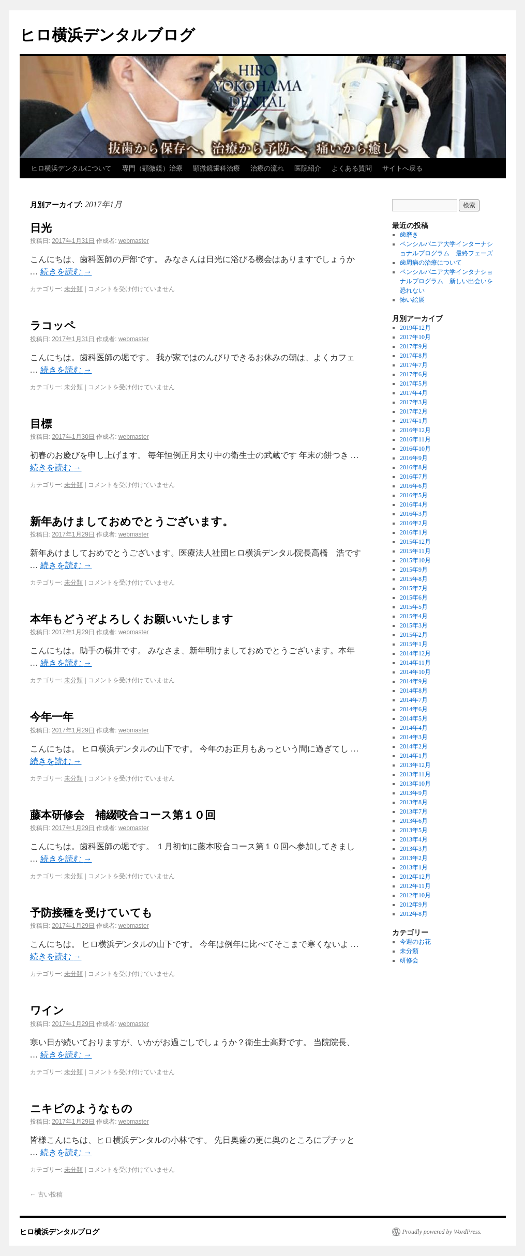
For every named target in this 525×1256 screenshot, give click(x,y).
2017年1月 (414, 420)
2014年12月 (415, 653)
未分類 (73, 289)
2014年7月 (414, 699)
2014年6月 (414, 709)
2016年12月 (415, 430)
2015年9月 (414, 569)
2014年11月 (415, 662)
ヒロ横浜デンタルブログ (107, 34)
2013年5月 (414, 830)
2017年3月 (414, 402)
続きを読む (66, 271)
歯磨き (409, 234)
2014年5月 (414, 718)
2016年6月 (414, 485)
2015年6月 (414, 597)
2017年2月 (414, 411)
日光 (41, 228)
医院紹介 (307, 168)
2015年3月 (414, 625)
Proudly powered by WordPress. (442, 1231)
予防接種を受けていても (91, 912)
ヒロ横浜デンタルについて (71, 168)
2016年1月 (414, 532)
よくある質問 (352, 168)
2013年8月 (414, 802)
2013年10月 (415, 783)
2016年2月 (414, 523)
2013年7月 (414, 811)
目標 (41, 424)
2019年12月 (415, 327)
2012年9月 (414, 904)
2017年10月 (415, 337)
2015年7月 (414, 588)
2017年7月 (414, 365)
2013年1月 (414, 867)
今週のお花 (415, 941)
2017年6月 (414, 374)
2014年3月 (414, 737)
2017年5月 (414, 383)
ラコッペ (53, 325)
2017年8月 (414, 355)
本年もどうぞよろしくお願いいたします (131, 619)
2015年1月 (414, 644)
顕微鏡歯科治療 (216, 168)
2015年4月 (414, 616)
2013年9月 (414, 793)
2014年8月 (414, 690)
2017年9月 (414, 346)
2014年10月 (415, 672)
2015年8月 (414, 579)
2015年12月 (415, 541)
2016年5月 (414, 495)
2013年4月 (414, 839)
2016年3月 (414, 513)
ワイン (47, 1010)
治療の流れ (267, 168)
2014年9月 (414, 681)
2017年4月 (414, 392)
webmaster (133, 240)
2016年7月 (414, 476)
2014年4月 (414, 727)
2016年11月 (415, 439)
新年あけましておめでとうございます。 (131, 521)
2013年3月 (414, 848)
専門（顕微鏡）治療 (152, 168)
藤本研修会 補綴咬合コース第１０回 (123, 815)
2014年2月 (414, 746)
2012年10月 (415, 895)
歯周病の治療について (431, 262)
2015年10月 (415, 560)
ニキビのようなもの (81, 1108)
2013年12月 (415, 765)
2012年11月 (415, 886)
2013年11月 (415, 774)
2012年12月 (415, 876)
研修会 (409, 960)
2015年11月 (415, 551)
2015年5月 (414, 606)
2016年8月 (414, 467)
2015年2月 (414, 634)
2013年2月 (414, 858)
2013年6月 (414, 820)
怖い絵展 (412, 299)
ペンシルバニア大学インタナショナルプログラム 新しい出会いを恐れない (446, 281)
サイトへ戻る (402, 168)
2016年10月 (415, 448)
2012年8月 (414, 913)
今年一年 (51, 717)
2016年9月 (414, 458)
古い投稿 (46, 1194)
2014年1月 (414, 755)
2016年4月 (414, 504)
